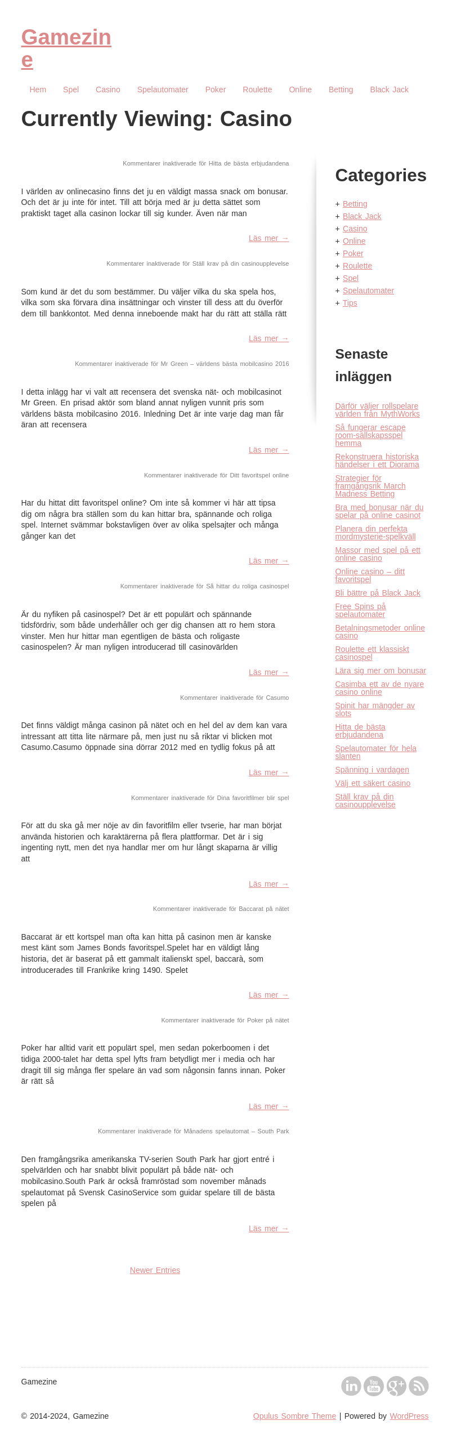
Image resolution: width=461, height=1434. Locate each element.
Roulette (257, 89)
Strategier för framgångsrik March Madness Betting (370, 485)
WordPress (409, 1415)
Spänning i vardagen (372, 769)
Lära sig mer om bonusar (381, 670)
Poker (215, 89)
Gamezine (66, 48)
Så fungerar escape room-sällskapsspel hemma (370, 435)
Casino (108, 89)
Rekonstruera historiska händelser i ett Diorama (377, 460)
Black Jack (389, 89)
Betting (341, 89)
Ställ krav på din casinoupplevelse (365, 800)
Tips (350, 302)
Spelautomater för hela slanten (376, 752)
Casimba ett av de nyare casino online (379, 688)
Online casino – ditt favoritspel (370, 575)
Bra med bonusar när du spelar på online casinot (379, 511)
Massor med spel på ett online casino (378, 554)
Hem (38, 89)
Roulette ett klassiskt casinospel (372, 653)
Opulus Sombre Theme (294, 1415)
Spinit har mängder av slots (375, 709)
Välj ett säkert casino (373, 783)
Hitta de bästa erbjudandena (360, 730)
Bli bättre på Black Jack (378, 592)
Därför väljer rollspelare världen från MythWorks (377, 409)
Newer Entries (155, 1270)
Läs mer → (269, 238)
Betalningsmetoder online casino (380, 631)
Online (300, 89)
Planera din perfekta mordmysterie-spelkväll (375, 532)
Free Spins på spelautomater (360, 610)
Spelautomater (163, 89)
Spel (71, 89)
